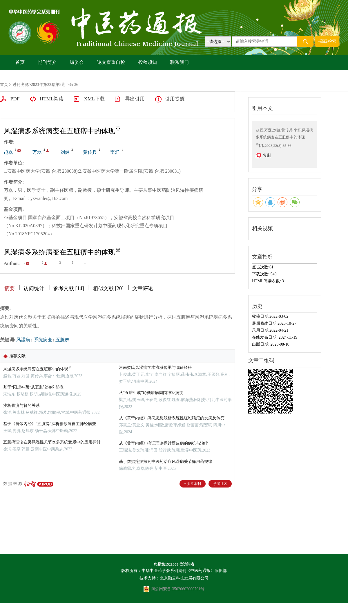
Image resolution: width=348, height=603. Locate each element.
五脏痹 (62, 339)
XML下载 (94, 99)
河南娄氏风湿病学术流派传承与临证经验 (155, 367)
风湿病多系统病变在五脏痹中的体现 (37, 369)
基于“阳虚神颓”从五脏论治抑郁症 (33, 387)
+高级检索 (327, 41)
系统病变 (43, 339)
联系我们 (179, 62)
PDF (14, 99)
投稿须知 (147, 62)
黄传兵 (90, 152)
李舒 (114, 152)
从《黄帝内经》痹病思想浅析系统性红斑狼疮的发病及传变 (171, 418)
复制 (267, 155)
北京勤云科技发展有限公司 (184, 578)
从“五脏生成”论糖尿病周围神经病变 (151, 393)
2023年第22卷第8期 (48, 84)
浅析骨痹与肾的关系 (21, 405)
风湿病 (23, 339)
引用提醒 (175, 99)
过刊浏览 (20, 84)
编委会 (77, 62)
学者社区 (220, 484)
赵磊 (8, 152)
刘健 (65, 152)
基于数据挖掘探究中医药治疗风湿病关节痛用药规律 (165, 461)
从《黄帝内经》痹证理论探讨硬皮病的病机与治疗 (163, 443)
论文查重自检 (111, 62)
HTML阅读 (52, 99)
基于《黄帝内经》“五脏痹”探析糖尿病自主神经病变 (49, 424)
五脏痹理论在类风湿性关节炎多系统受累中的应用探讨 (52, 442)
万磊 (37, 152)
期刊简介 (47, 62)
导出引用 (135, 99)
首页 (20, 62)
